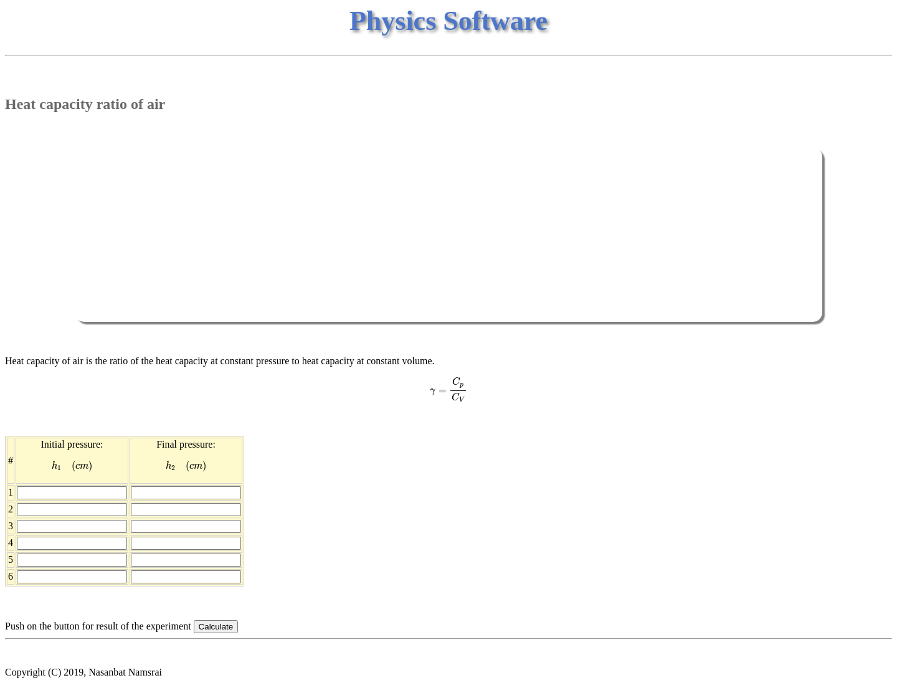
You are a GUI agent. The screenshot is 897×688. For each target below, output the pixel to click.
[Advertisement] (448, 235)
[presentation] (448, 390)
